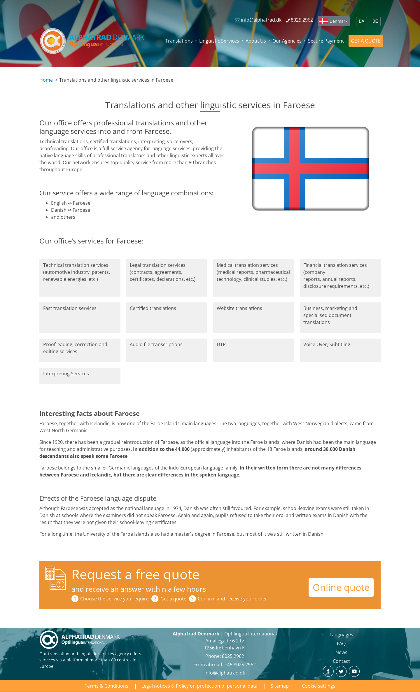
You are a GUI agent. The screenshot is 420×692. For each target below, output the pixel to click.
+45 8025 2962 (240, 664)
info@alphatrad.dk (224, 673)
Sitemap (280, 686)
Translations (179, 41)
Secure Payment (326, 41)
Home (46, 80)
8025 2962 (233, 656)
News (341, 652)
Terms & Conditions (106, 686)
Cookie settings (318, 686)
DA (361, 21)
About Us (256, 41)
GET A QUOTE (366, 41)
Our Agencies (287, 41)
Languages (341, 634)
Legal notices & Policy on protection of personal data (199, 686)
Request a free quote (135, 574)
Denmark (338, 21)
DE (375, 21)
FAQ (341, 643)
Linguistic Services (219, 41)
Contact (341, 661)
